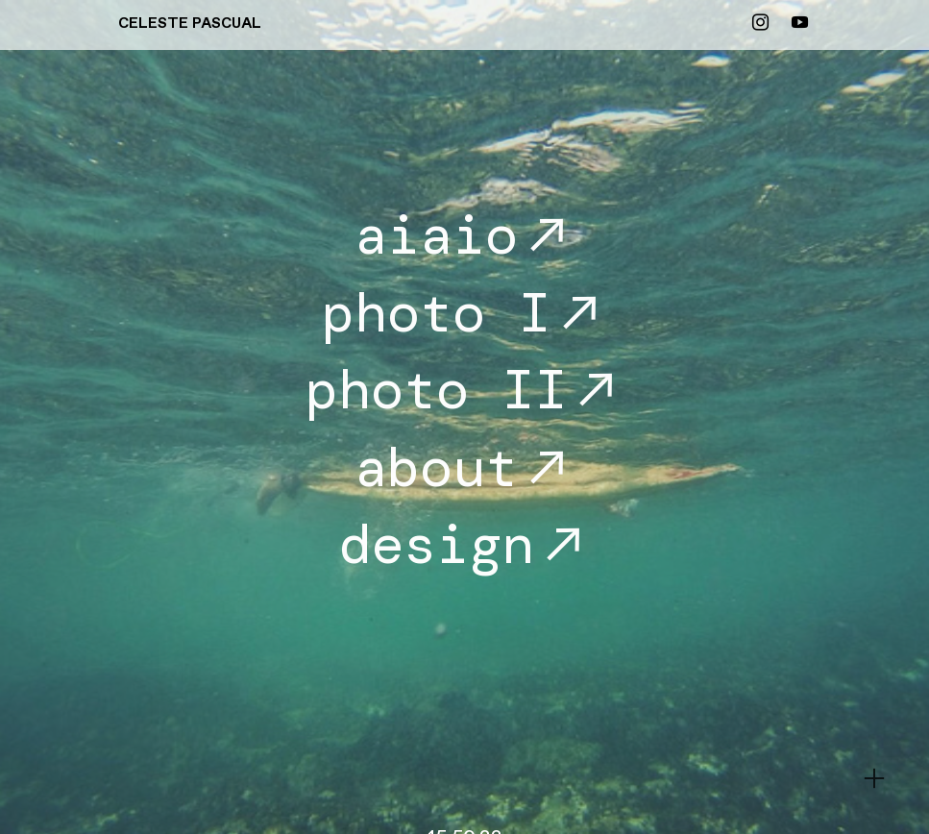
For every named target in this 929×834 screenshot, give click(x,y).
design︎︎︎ (465, 544)
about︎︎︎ (464, 467)
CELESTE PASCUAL (189, 23)
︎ (874, 779)
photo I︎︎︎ (465, 313)
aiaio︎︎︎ (464, 235)
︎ (800, 23)
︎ (760, 23)
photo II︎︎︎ (465, 390)
